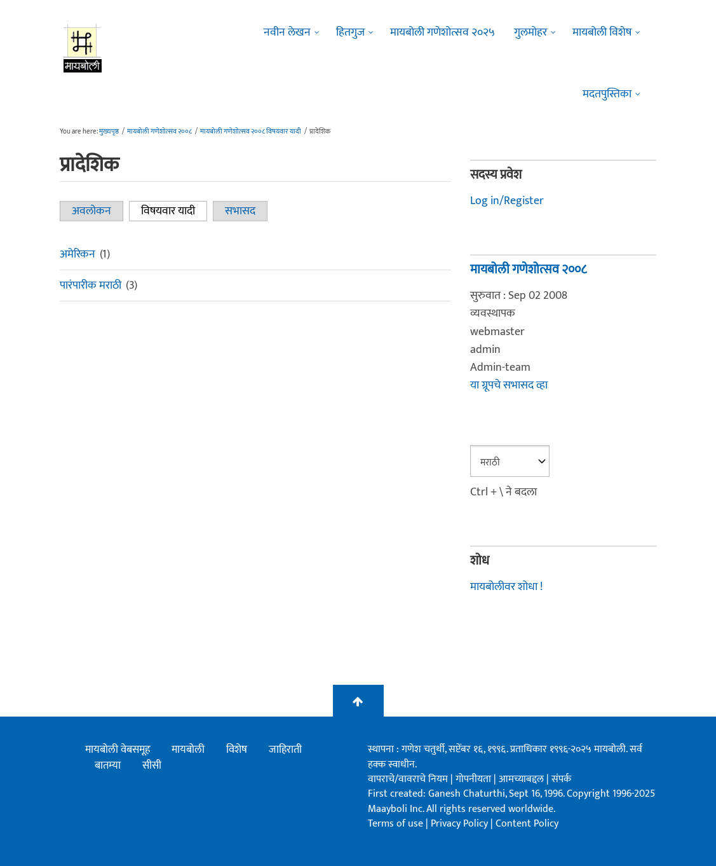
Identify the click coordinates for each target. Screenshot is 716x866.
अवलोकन (91, 211)
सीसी (151, 765)
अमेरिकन (77, 254)
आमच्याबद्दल (522, 779)
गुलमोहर (530, 32)
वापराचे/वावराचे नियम (408, 779)
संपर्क (561, 779)
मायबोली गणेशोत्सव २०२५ (442, 32)
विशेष (236, 750)
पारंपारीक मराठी (90, 285)
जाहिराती (285, 750)
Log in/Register (507, 200)
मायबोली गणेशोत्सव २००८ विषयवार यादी (250, 131)
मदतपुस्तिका (607, 94)
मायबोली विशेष (602, 32)
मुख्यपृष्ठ (109, 131)
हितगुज (350, 32)
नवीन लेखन (287, 32)
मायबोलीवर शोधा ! (506, 586)
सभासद (240, 211)
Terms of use (395, 823)
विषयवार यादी (174, 211)
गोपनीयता (475, 779)
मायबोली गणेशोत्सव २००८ (159, 131)
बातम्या (108, 765)
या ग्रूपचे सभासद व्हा (509, 385)
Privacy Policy (460, 823)
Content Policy (527, 823)
